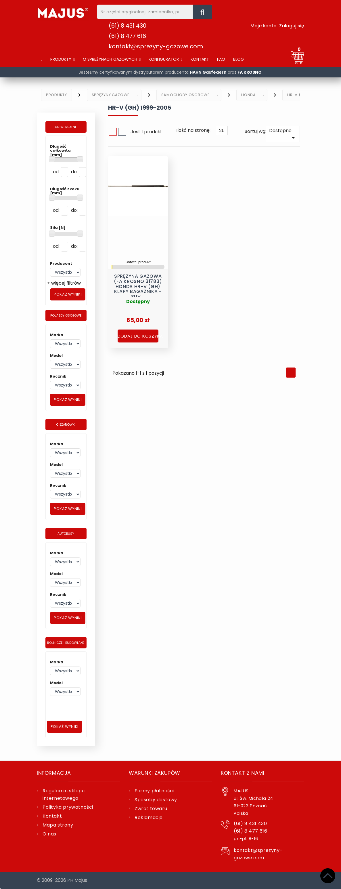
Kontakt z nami (242, 772)
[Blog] (238, 59)
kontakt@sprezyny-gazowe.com (156, 46)
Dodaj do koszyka (138, 335)
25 (222, 130)
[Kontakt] (200, 59)
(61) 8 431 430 (127, 26)
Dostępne (283, 134)
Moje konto (263, 25)
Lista (122, 131)
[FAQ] (221, 59)
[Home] (41, 59)
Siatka (113, 131)
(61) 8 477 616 (127, 36)
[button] (112, 59)
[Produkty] (62, 59)
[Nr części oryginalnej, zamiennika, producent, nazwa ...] (202, 12)
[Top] (327, 875)
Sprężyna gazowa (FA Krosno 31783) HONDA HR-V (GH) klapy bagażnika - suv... (138, 282)
